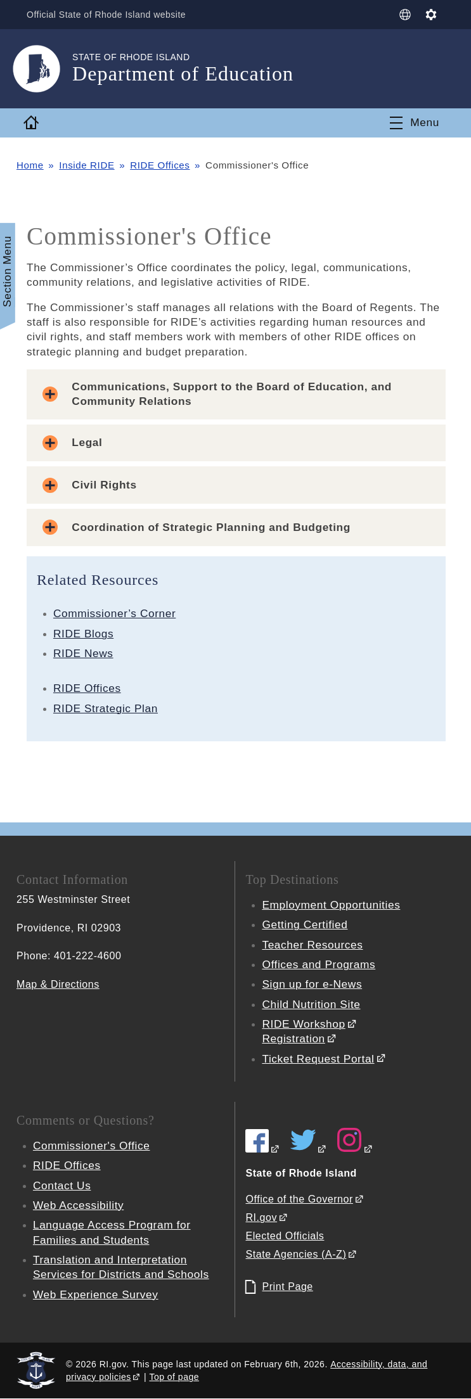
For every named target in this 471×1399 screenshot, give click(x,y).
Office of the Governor (298, 1199)
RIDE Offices (160, 165)
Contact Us (62, 1185)
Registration (293, 1038)
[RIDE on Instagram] (355, 1149)
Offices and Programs (318, 964)
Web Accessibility (78, 1205)
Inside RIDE (86, 165)
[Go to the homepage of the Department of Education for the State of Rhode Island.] (44, 68)
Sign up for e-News (312, 984)
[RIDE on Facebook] (262, 1149)
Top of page (174, 1377)
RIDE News (83, 653)
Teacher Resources (312, 944)
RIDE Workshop (303, 1024)
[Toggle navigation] (415, 123)
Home (30, 165)
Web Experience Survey (95, 1294)
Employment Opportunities (331, 904)
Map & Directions (58, 984)
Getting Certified (304, 924)
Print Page (287, 1286)
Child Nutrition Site (311, 1004)
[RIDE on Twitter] (308, 1149)
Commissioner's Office (91, 1145)
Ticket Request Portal (318, 1058)
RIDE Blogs (83, 633)
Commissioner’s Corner (114, 613)
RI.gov (261, 1217)
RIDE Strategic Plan (105, 708)
